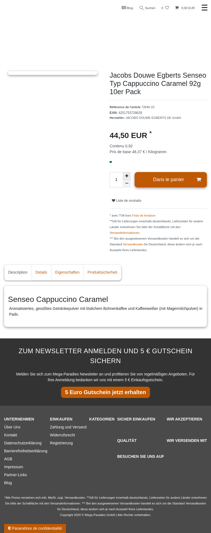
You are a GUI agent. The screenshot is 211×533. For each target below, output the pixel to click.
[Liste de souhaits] (165, 8)
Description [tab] (17, 272)
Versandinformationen (125, 232)
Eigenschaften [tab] (67, 272)
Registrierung (61, 443)
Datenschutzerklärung (22, 443)
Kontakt (10, 435)
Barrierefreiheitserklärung (25, 451)
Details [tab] (41, 272)
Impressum (13, 467)
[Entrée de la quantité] (116, 179)
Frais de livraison (144, 215)
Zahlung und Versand (68, 427)
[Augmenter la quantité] (127, 176)
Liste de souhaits (126, 201)
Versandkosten (133, 244)
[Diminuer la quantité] (127, 183)
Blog (127, 8)
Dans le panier (177, 179)
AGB (8, 459)
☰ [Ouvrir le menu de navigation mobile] (204, 8)
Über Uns (12, 427)
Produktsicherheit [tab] (102, 272)
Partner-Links (15, 475)
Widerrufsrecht (62, 435)
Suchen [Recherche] (147, 8)
